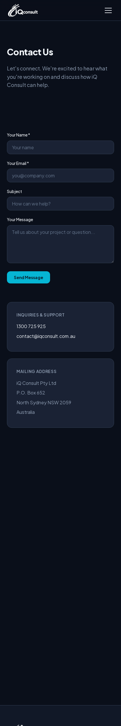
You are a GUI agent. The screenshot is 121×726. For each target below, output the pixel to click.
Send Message (28, 277)
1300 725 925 (31, 326)
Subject (60, 199)
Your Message (60, 240)
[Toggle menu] (108, 10)
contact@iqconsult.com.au (45, 336)
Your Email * (60, 171)
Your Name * (60, 143)
